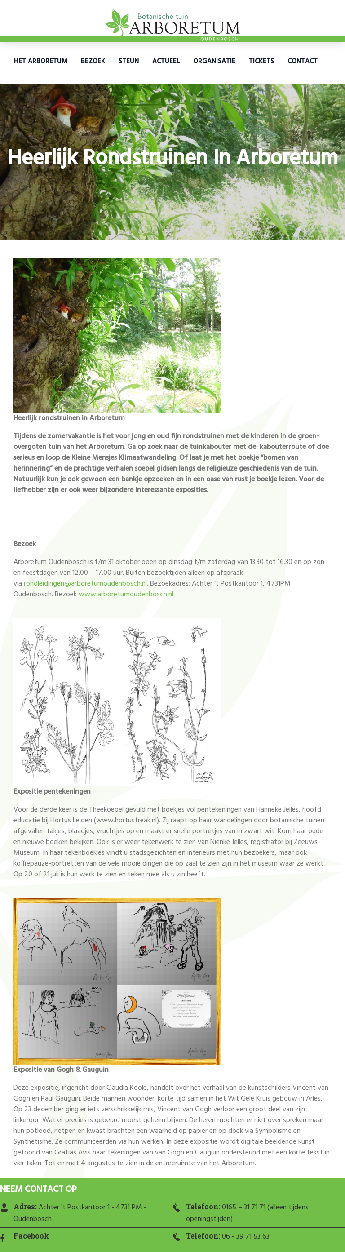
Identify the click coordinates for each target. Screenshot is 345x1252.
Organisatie (214, 61)
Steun (129, 61)
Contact (303, 61)
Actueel (166, 61)
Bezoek (93, 61)
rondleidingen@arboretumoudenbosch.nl (85, 584)
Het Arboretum (40, 61)
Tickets (261, 61)
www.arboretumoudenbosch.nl (126, 594)
